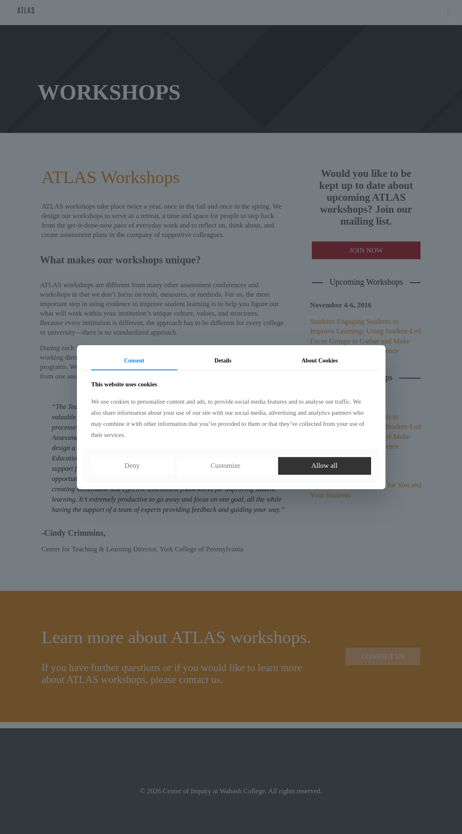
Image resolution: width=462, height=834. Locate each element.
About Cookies (320, 360)
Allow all (324, 465)
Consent (134, 360)
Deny (132, 465)
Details (222, 360)
